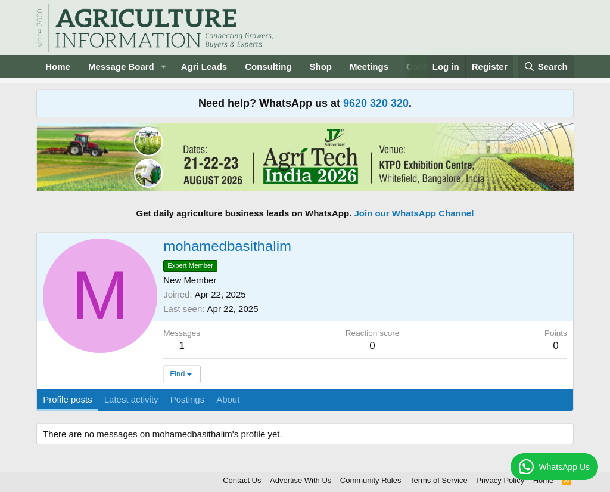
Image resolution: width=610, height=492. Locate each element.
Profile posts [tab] (67, 399)
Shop (321, 66)
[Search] (546, 66)
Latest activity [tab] (131, 399)
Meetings (369, 66)
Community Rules (371, 480)
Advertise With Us (300, 480)
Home (57, 66)
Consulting (268, 66)
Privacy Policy (500, 480)
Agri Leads (204, 66)
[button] (163, 66)
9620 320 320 (376, 103)
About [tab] (227, 399)
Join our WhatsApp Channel (414, 213)
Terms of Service (439, 480)
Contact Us (242, 480)
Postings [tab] (187, 399)
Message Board (121, 66)
